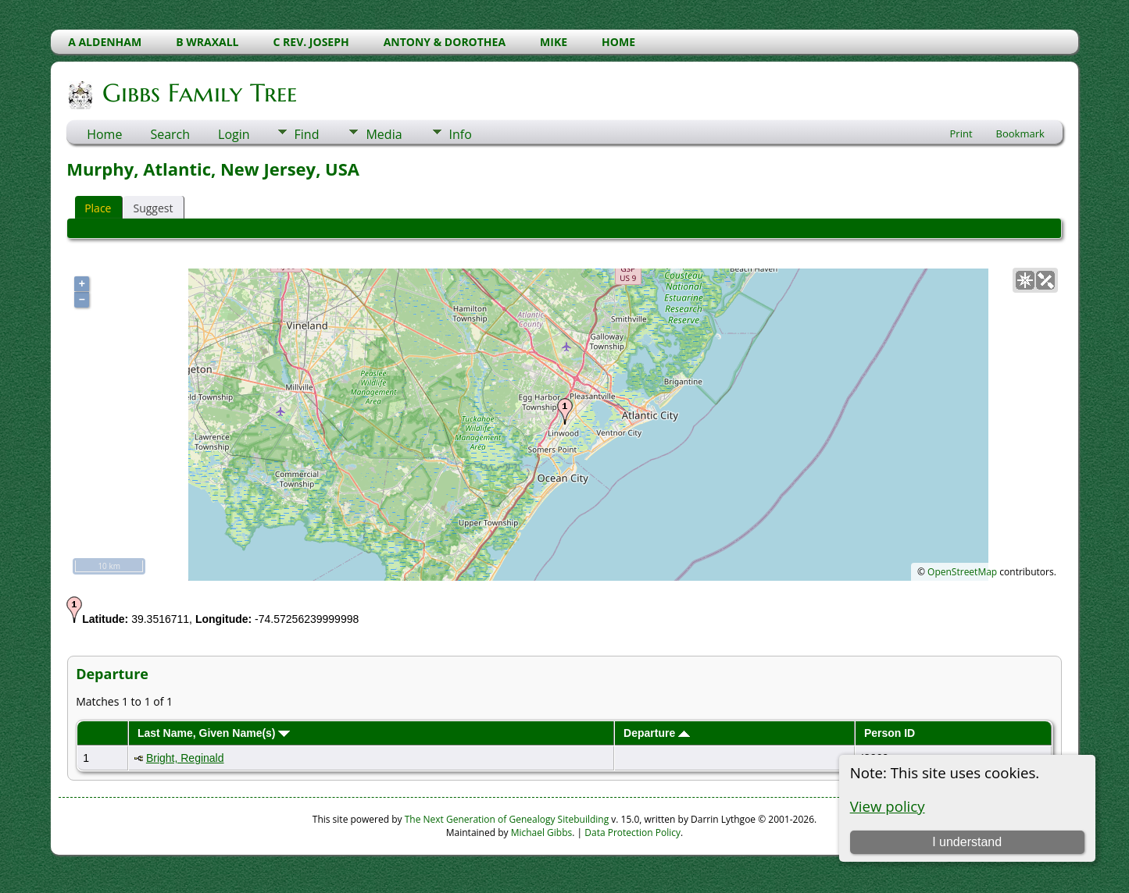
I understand (967, 842)
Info (460, 134)
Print (961, 133)
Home (104, 134)
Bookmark (1020, 133)
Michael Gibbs (542, 832)
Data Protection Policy (632, 832)
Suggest (153, 208)
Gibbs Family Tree (198, 93)
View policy (887, 806)
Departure (656, 733)
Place (97, 208)
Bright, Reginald (185, 758)
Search (170, 134)
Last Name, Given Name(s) (214, 733)
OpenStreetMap (962, 571)
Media (384, 134)
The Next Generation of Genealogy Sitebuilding (507, 819)
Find (307, 134)
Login (234, 134)
